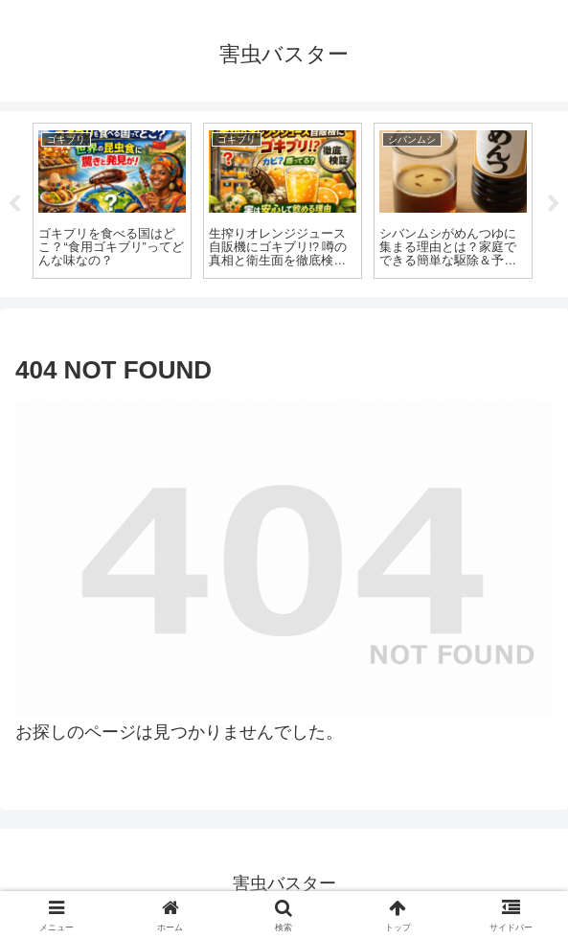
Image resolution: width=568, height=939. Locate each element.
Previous (14, 204)
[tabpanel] (112, 200)
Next (553, 204)
